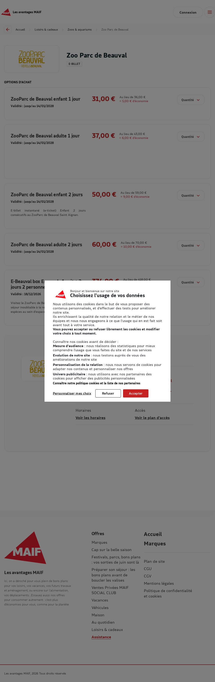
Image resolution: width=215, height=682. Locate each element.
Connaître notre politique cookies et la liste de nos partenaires (96, 383)
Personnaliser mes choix (72, 393)
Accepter (136, 393)
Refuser (108, 393)
